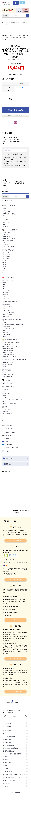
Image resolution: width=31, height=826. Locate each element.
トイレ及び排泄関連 (9, 736)
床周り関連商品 (7, 730)
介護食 (4, 322)
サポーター (5, 274)
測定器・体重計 (7, 393)
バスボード (5, 286)
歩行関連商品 (7, 739)
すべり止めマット (7, 290)
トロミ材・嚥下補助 (8, 328)
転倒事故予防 (6, 344)
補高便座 (5, 234)
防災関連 (6, 760)
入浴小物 (5, 294)
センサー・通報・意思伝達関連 (12, 754)
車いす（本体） (7, 252)
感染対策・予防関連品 (9, 403)
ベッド (4, 208)
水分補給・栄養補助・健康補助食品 (12, 324)
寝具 (3, 216)
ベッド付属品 (6, 212)
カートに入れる (15, 110)
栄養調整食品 (6, 326)
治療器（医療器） (7, 352)
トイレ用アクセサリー (9, 238)
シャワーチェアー (7, 280)
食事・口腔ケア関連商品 (10, 748)
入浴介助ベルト (7, 292)
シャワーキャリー (7, 298)
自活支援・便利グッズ (9, 348)
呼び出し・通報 (7, 364)
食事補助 (5, 332)
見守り (4, 366)
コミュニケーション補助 (9, 356)
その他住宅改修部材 (8, 312)
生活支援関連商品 (8, 751)
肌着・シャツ (6, 222)
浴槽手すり (5, 282)
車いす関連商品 (7, 256)
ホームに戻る (7, 723)
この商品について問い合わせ (15, 115)
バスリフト (5, 288)
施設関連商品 (7, 762)
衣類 (4, 733)
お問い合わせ (7, 783)
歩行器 (4, 266)
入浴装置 (5, 389)
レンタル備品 (6, 409)
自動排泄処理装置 (7, 240)
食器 (3, 330)
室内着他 (5, 226)
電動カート (5, 258)
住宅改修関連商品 (8, 745)
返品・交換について (15, 464)
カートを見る (7, 726)
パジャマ (5, 224)
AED (3, 401)
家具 (3, 391)
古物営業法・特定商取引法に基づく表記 (15, 774)
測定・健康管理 (7, 376)
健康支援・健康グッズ (9, 350)
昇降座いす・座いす (8, 354)
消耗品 (4, 395)
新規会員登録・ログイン (10, 780)
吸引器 (4, 373)
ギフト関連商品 (7, 413)
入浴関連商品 (7, 742)
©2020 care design (15, 792)
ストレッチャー (7, 397)
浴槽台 (4, 284)
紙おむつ (5, 244)
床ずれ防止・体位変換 (9, 214)
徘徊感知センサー (7, 362)
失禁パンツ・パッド (8, 246)
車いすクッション (7, 254)
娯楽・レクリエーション (9, 346)
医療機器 (6, 757)
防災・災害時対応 (7, 383)
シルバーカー (6, 268)
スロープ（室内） (7, 314)
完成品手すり (6, 304)
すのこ (4, 296)
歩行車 (4, 264)
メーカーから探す (8, 771)
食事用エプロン (7, 334)
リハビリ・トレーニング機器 (11, 342)
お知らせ (6, 768)
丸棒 (3, 308)
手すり (4, 262)
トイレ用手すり (7, 236)
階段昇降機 (5, 316)
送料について (15, 458)
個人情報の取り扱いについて (11, 777)
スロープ (5, 260)
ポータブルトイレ (7, 232)
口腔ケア (5, 336)
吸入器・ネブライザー (9, 375)
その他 (5, 765)
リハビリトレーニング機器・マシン (12, 399)
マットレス (5, 210)
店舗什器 (5, 411)
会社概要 (6, 786)
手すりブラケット (7, 310)
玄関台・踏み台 (7, 306)
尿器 (3, 242)
